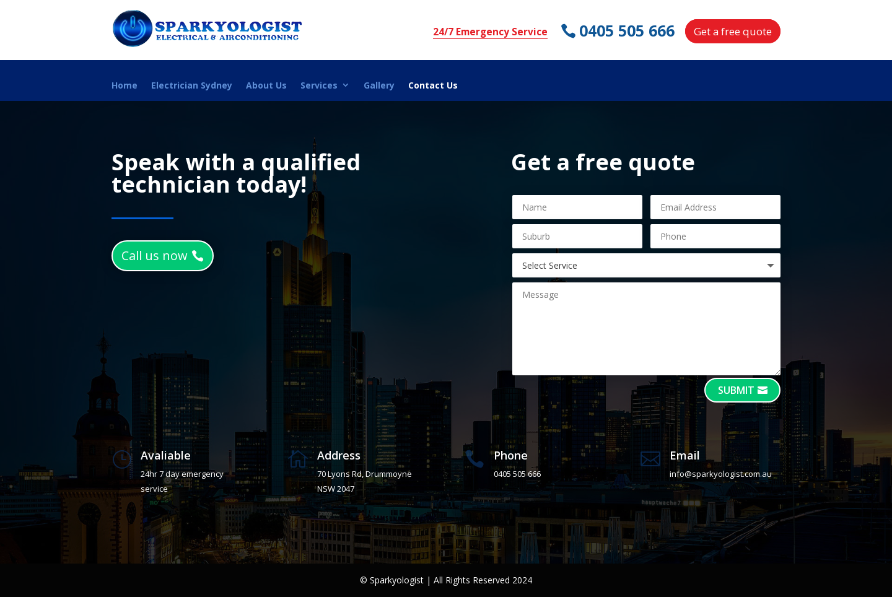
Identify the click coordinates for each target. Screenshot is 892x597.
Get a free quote (733, 31)
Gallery (379, 86)
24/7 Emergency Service (490, 31)
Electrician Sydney (191, 86)
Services (319, 86)
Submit (736, 390)
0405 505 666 (628, 30)
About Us (266, 86)
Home (125, 86)
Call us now (154, 255)
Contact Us (433, 86)
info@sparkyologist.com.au (721, 473)
